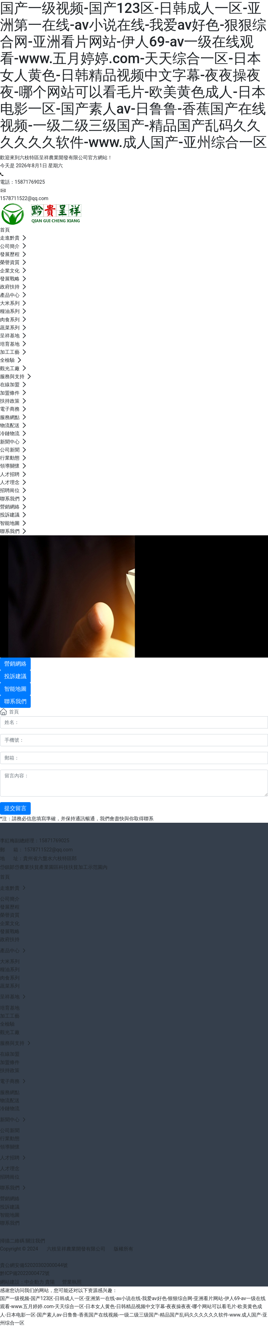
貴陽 (50, 1282)
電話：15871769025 (22, 182)
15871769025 (54, 840)
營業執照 (72, 1282)
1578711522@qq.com (24, 198)
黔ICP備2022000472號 (25, 1273)
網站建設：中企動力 (22, 1282)
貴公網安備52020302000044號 (34, 1265)
